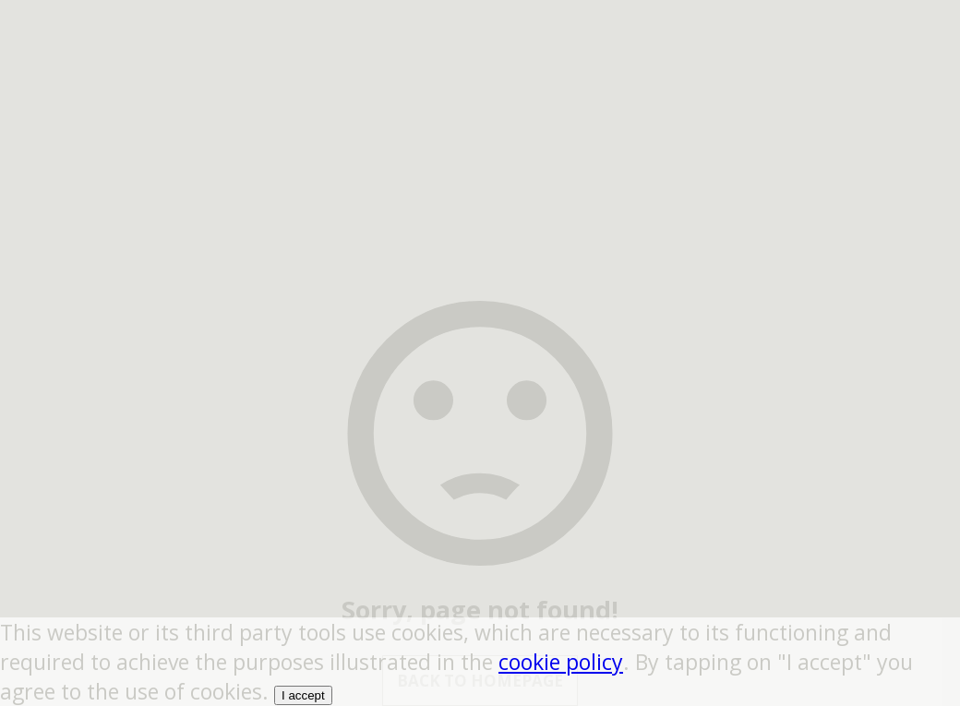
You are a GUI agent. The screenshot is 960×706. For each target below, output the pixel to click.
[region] (480, 115)
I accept (303, 695)
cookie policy (560, 661)
